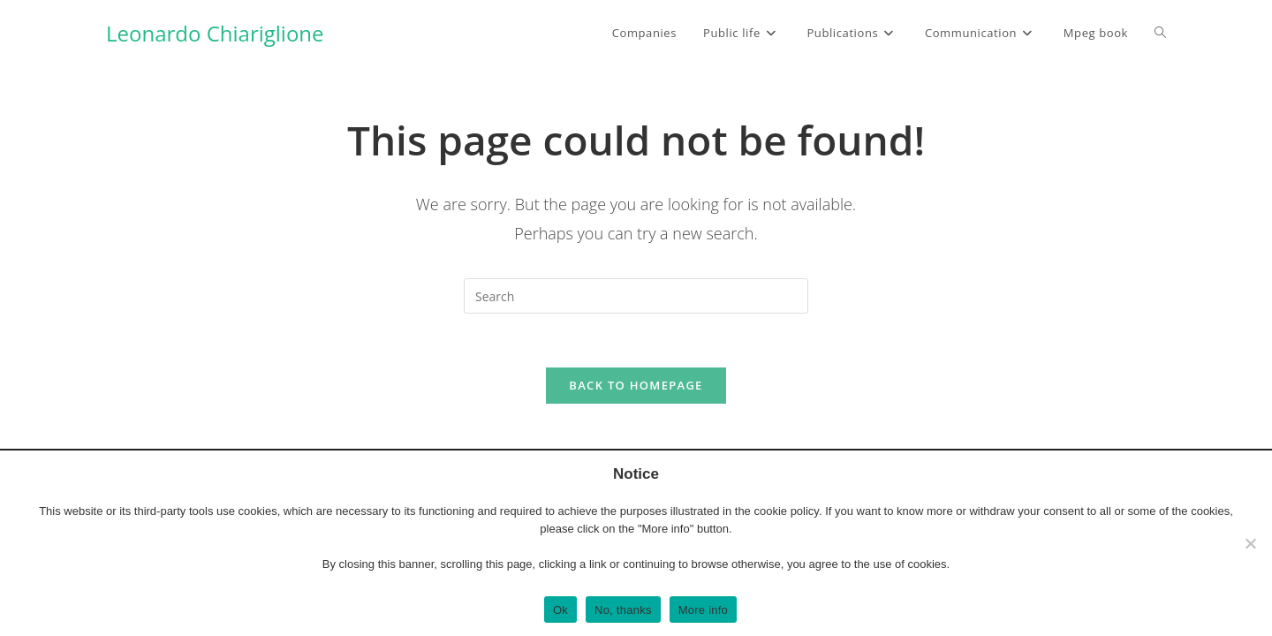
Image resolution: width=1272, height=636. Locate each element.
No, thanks (623, 610)
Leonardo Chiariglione (215, 33)
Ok (560, 610)
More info (703, 610)
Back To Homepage (635, 385)
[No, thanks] (1250, 543)
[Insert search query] (636, 296)
